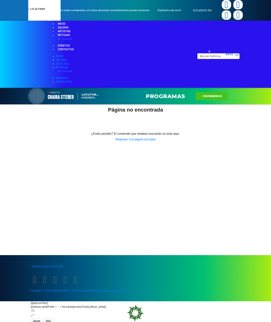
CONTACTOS (66, 49)
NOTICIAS (64, 35)
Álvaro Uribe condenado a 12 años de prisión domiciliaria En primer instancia (104, 10)
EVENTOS (64, 45)
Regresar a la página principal (136, 139)
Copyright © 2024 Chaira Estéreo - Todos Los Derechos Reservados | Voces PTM (78, 290)
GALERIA (63, 27)
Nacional (67, 38)
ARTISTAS (64, 31)
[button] (209, 51)
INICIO (61, 23)
